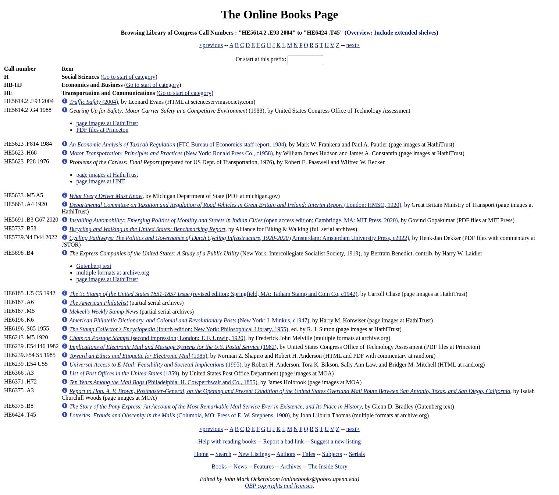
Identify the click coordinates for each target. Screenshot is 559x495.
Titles (308, 454)
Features (264, 466)
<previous (211, 45)
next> (353, 45)
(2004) (93, 102)
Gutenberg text (93, 266)
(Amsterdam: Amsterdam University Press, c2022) (239, 238)
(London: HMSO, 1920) (235, 205)
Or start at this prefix (260, 59)
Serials (357, 454)
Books (219, 466)
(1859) (124, 373)
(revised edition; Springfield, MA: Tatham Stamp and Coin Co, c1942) (213, 294)
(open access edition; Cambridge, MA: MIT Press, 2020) (233, 220)
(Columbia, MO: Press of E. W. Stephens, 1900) (179, 415)
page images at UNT (100, 181)
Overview (358, 32)
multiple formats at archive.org (112, 272)
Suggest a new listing (336, 441)
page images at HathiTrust (107, 123)
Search (224, 454)
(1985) (138, 356)
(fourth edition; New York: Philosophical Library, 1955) (178, 329)
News (240, 466)
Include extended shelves (405, 32)
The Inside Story (328, 466)
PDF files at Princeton (102, 130)
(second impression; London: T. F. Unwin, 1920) (157, 338)
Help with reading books (227, 441)
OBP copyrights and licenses (279, 485)
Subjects (332, 454)
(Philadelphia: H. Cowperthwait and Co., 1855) (163, 382)
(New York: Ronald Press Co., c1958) (171, 153)
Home (201, 454)
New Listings (254, 454)
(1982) (173, 347)
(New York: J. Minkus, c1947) (189, 320)
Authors (285, 454)
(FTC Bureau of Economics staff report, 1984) (177, 144)
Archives (291, 466)
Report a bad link (283, 441)
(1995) (155, 364)
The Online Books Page (279, 14)
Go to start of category (129, 77)
